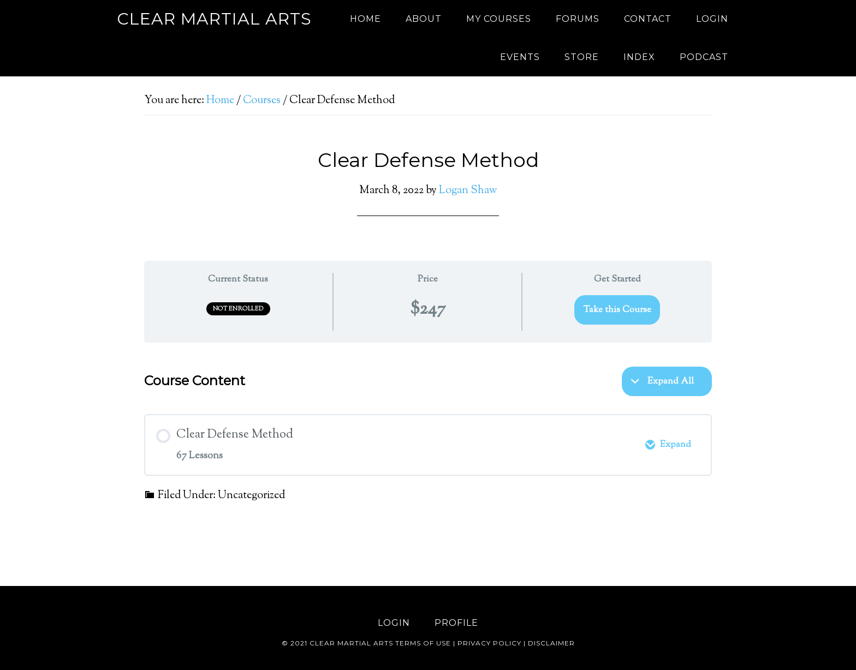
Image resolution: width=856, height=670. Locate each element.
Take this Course (617, 309)
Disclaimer (551, 643)
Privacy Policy (489, 643)
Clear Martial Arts (214, 19)
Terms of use (423, 643)
